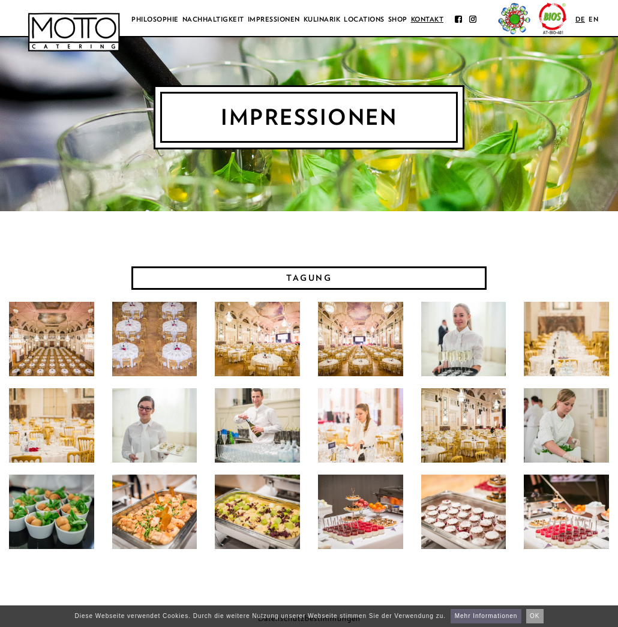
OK (534, 616)
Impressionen (274, 19)
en (593, 19)
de (580, 19)
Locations (364, 19)
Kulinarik (322, 19)
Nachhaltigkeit (213, 19)
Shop (397, 19)
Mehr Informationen (486, 616)
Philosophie (155, 19)
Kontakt (427, 19)
